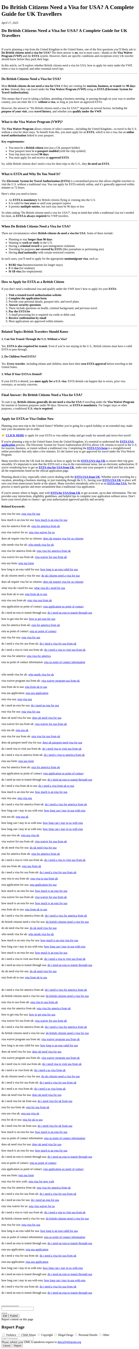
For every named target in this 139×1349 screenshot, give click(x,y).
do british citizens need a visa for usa (67, 921)
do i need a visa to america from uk (64, 754)
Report (17, 1345)
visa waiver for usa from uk (51, 557)
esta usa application (37, 693)
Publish (14, 1315)
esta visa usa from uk (40, 600)
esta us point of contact (43, 631)
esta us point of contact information (64, 662)
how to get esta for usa (42, 618)
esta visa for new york (41, 1181)
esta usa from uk (31, 866)
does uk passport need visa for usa (62, 742)
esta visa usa (24, 699)
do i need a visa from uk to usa (56, 785)
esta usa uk (22, 730)
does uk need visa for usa (46, 717)
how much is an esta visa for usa (59, 940)
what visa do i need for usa (49, 587)
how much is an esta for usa (51, 519)
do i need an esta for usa (45, 705)
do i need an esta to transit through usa (70, 612)
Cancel (6, 1345)
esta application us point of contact (63, 606)
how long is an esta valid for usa (59, 569)
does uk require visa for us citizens (63, 538)
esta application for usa (43, 884)
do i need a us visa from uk (50, 1070)
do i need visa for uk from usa (55, 1101)
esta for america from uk (45, 526)
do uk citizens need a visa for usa (60, 575)
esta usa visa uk (30, 835)
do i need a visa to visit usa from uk (64, 649)
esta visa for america (39, 655)
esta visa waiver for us (42, 532)
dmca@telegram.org (69, 1342)
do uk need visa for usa (43, 847)
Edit (5, 1315)
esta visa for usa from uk (45, 736)
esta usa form (26, 563)
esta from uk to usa (36, 594)
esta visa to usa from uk (44, 878)
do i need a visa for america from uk (66, 804)
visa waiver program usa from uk (60, 680)
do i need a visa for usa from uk (58, 643)
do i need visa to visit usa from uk (61, 748)
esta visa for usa (31, 513)
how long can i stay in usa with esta (64, 810)
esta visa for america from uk (54, 550)
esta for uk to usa (33, 1119)
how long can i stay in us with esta (63, 822)
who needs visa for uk (41, 544)
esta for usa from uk (37, 1107)
